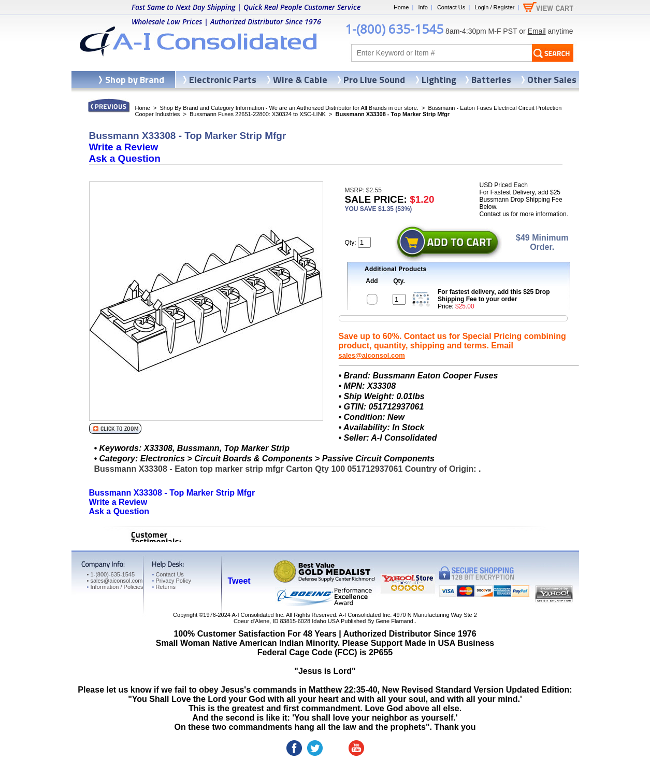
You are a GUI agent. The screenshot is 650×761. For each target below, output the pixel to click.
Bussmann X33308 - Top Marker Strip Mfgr (172, 492)
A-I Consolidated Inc (257, 615)
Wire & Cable (300, 80)
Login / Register (494, 7)
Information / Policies (115, 587)
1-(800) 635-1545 (394, 28)
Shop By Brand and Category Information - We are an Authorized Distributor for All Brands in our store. (289, 108)
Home (401, 7)
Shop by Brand (134, 80)
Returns (164, 587)
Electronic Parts (222, 80)
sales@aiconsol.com (372, 355)
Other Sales (551, 80)
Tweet (239, 580)
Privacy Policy (171, 580)
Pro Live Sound (374, 80)
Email (537, 31)
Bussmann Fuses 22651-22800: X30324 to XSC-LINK (258, 114)
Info (422, 7)
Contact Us (451, 7)
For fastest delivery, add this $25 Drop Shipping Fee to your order (494, 295)
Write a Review (123, 147)
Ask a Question (125, 158)
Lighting (439, 80)
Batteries (491, 80)
